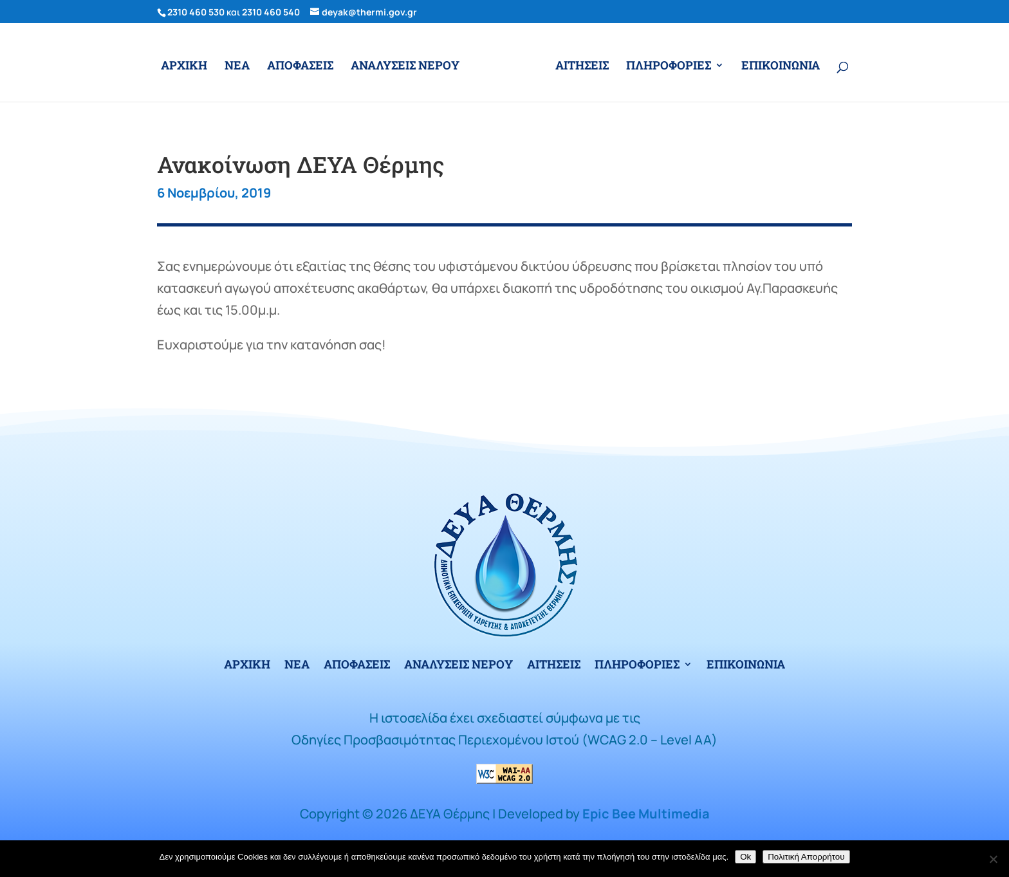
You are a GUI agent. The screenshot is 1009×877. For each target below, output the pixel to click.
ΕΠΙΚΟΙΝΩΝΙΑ (780, 66)
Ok (745, 857)
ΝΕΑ (237, 66)
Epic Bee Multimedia (646, 813)
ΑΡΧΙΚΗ (184, 66)
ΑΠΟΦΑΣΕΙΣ (300, 66)
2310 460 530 (196, 12)
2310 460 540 (271, 12)
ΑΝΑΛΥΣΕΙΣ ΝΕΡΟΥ (405, 66)
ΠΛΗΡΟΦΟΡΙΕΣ (668, 66)
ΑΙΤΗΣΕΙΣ (582, 66)
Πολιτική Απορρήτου (806, 857)
